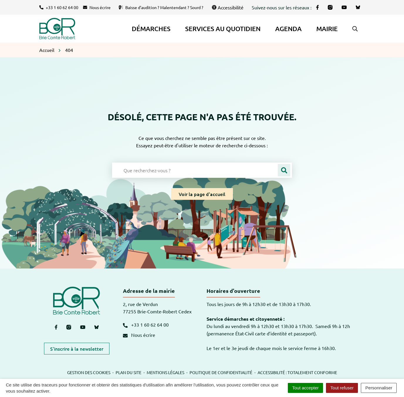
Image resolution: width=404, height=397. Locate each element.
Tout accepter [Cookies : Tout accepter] (305, 387)
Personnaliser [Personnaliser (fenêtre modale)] (378, 387)
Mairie (327, 29)
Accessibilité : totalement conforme (297, 372)
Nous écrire (139, 335)
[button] (355, 28)
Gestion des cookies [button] (88, 372)
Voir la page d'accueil (202, 194)
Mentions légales (165, 372)
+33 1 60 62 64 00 (146, 324)
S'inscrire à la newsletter (76, 348)
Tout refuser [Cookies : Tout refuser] (342, 387)
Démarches (151, 29)
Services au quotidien (223, 29)
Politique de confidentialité (221, 372)
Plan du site (128, 372)
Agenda (288, 29)
